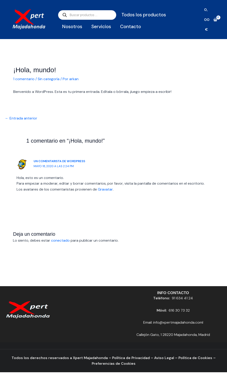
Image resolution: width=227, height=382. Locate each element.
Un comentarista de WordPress (60, 161)
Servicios (101, 26)
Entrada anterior (21, 118)
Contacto (130, 26)
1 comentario (24, 79)
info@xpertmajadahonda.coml (178, 322)
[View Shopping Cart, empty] (210, 19)
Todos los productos (143, 15)
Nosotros (72, 26)
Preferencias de (106, 363)
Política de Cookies (196, 357)
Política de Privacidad (130, 357)
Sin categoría (48, 79)
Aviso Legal (164, 357)
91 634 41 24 (182, 298)
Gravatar (105, 189)
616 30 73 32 (179, 310)
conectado (60, 240)
